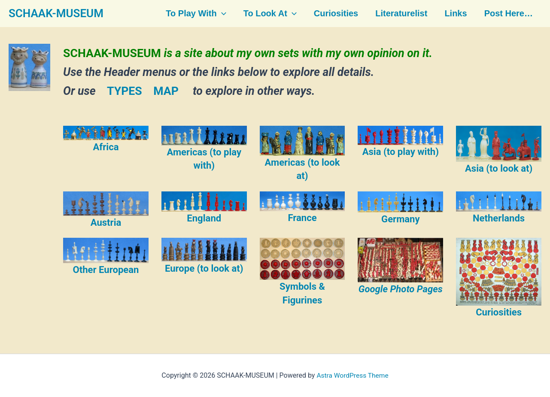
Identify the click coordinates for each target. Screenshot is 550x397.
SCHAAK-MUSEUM (56, 13)
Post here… (505, 13)
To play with (197, 13)
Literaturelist (399, 13)
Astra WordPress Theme (352, 375)
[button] (222, 13)
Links (453, 13)
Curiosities (335, 13)
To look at (270, 13)
